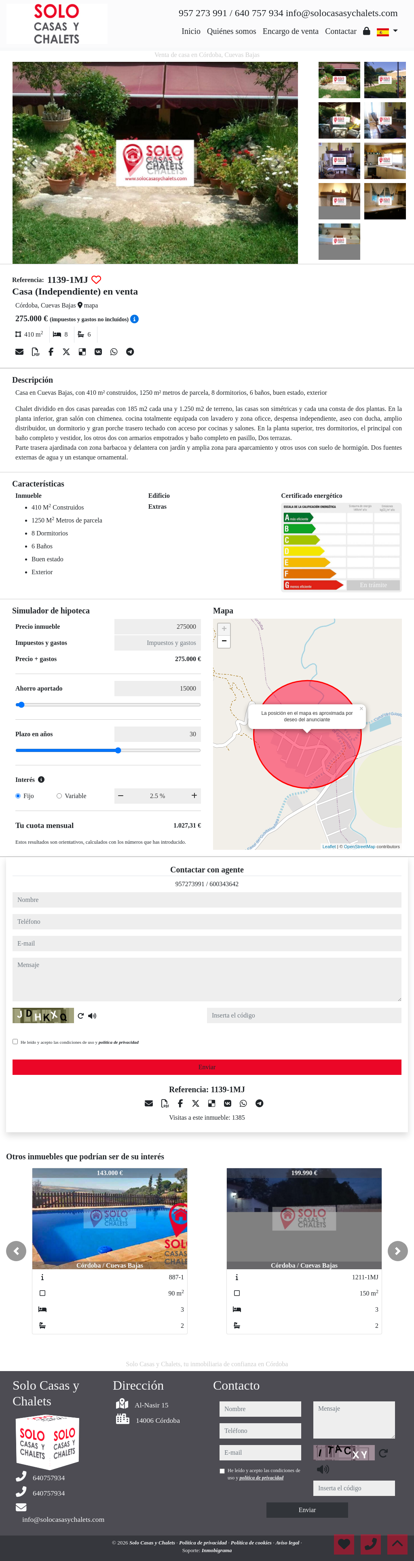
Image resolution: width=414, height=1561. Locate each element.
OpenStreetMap (360, 846)
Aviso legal (288, 1543)
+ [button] (224, 630)
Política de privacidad (203, 1543)
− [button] (224, 642)
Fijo (28, 795)
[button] (16, 1251)
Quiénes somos (231, 31)
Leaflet (329, 846)
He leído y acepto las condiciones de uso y (80, 1042)
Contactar (341, 31)
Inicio (191, 31)
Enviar (207, 1067)
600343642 (224, 884)
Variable (75, 795)
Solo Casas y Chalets (153, 1543)
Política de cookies (252, 1543)
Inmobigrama (217, 1550)
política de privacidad (119, 1042)
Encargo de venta (291, 31)
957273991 (190, 884)
